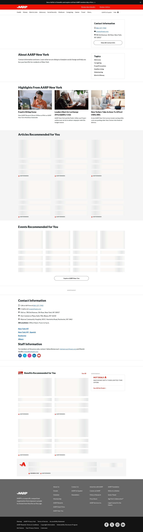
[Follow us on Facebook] (20, 355)
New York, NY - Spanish (27, 332)
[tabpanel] (114, 12)
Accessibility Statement (57, 521)
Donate (55, 491)
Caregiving (97, 63)
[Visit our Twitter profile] (25, 355)
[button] (119, 9)
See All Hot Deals (99, 388)
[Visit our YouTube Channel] (39, 355)
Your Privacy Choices (32, 528)
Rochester (22, 336)
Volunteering (98, 72)
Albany (21, 339)
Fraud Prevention (100, 66)
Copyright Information (48, 525)
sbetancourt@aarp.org (68, 349)
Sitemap (19, 521)
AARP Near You (58, 511)
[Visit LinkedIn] (123, 525)
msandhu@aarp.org (31, 352)
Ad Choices (20, 528)
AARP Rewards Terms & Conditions (28, 525)
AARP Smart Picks (59, 507)
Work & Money (99, 75)
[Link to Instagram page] (29, 355)
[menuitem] (19, 13)
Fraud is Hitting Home (27, 112)
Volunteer (56, 495)
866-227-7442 (101, 28)
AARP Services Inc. (96, 503)
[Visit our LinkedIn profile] (34, 355)
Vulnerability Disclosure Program (67, 525)
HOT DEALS (98, 377)
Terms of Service (42, 521)
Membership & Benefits (88, 7)
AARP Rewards (58, 503)
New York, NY (23, 329)
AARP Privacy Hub (30, 521)
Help (115, 12)
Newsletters (75, 495)
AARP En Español (107, 12)
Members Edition (105, 7)
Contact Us (75, 487)
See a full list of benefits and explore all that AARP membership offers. (70, 2)
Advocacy (97, 60)
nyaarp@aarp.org (102, 31)
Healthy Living (99, 69)
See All (84, 373)
